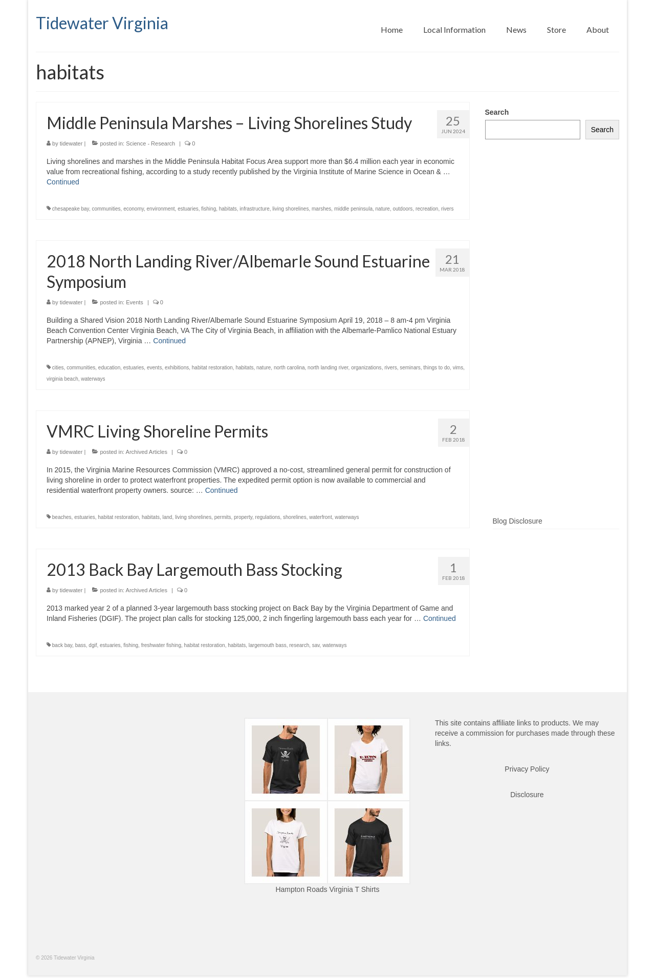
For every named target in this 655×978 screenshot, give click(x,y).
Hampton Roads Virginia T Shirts (327, 889)
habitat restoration (212, 367)
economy (133, 209)
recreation (427, 209)
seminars (410, 367)
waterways (93, 379)
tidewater (71, 143)
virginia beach (62, 379)
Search (497, 112)
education (109, 367)
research (299, 645)
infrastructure (254, 209)
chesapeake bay (70, 209)
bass (80, 645)
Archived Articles (146, 452)
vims (458, 367)
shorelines (295, 517)
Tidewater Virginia (102, 23)
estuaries (188, 209)
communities (106, 209)
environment (161, 209)
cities (58, 367)
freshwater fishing (161, 645)
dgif (93, 645)
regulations (267, 517)
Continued (63, 182)
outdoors (402, 209)
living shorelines (290, 209)
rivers (447, 209)
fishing (208, 209)
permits (222, 517)
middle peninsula (353, 209)
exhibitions (177, 367)
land (167, 517)
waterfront (320, 517)
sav (316, 645)
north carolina (289, 367)
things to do (436, 367)
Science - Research (150, 143)
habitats (228, 209)
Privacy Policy (527, 769)
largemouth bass (268, 645)
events (154, 367)
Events (134, 302)
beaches (62, 517)
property (243, 517)
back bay (62, 645)
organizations (366, 367)
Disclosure (526, 794)
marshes (321, 209)
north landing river (328, 367)
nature (383, 209)
